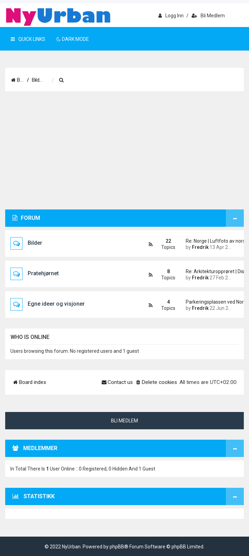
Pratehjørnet (43, 273)
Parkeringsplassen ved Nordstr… (209, 302)
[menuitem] (98, 80)
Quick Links (28, 39)
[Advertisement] (124, 150)
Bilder (35, 243)
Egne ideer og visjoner (56, 304)
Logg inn (171, 15)
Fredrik (200, 247)
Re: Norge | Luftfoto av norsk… (209, 241)
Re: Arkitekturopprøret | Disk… (209, 271)
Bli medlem (208, 15)
